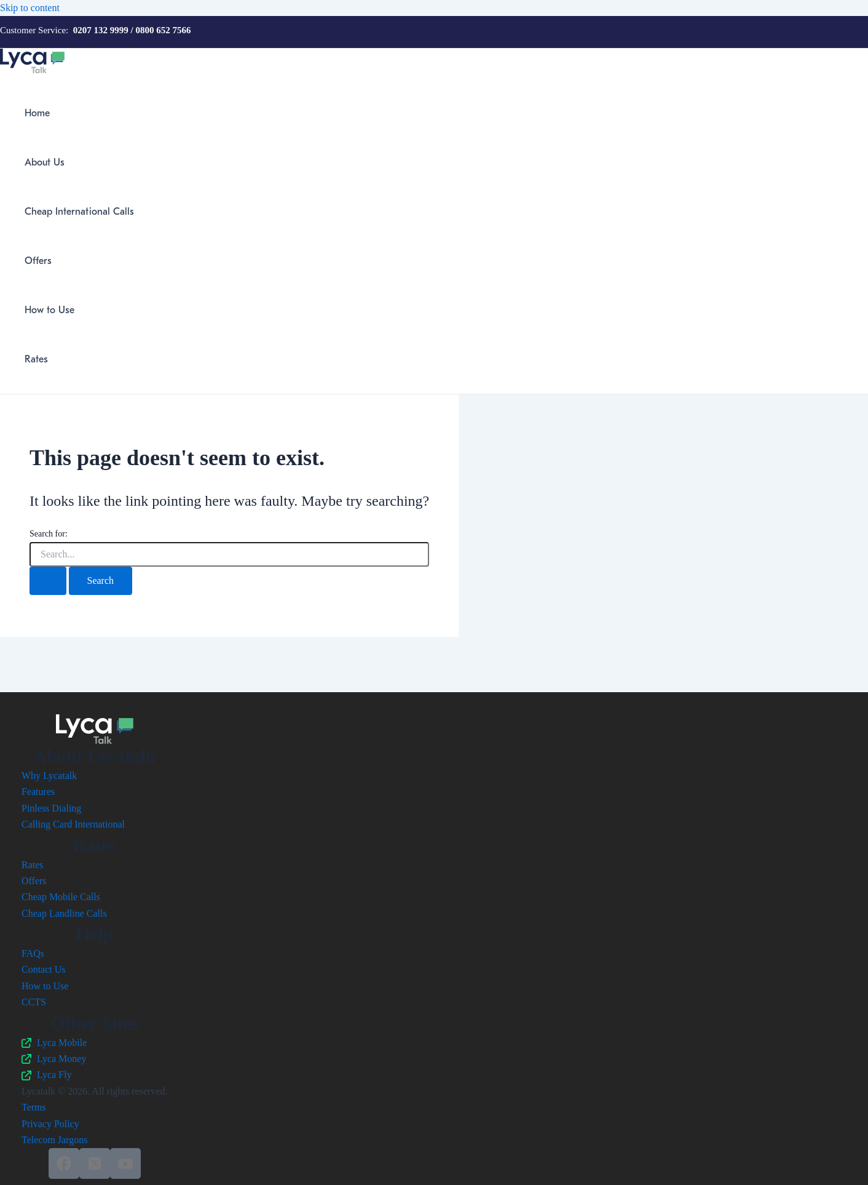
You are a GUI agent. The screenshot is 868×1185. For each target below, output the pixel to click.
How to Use (49, 310)
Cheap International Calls (79, 211)
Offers (38, 260)
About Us (45, 162)
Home (37, 113)
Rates (36, 359)
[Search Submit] (48, 581)
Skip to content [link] (30, 7)
